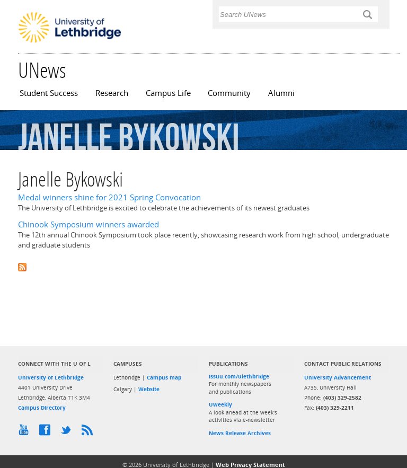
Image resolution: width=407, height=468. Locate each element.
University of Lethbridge (51, 377)
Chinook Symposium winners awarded (88, 224)
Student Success (49, 93)
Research (111, 93)
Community (229, 93)
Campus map (164, 377)
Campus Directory (42, 407)
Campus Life (168, 93)
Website (149, 389)
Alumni (281, 93)
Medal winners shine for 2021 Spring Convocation (109, 197)
